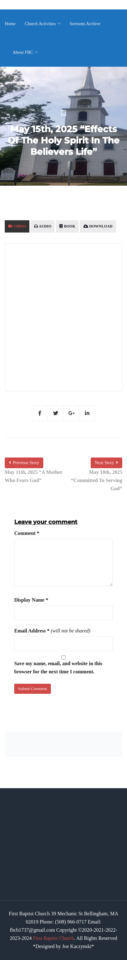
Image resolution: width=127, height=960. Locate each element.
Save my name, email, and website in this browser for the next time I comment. (58, 667)
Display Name (31, 600)
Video (17, 226)
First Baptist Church (53, 938)
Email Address (32, 630)
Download (97, 226)
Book (67, 226)
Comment (26, 533)
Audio (42, 226)
